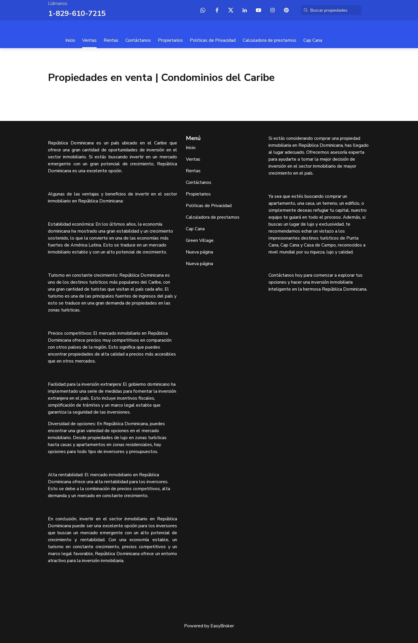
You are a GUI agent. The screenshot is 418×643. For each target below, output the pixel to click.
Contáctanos (138, 40)
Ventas (89, 40)
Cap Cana (312, 40)
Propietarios (170, 40)
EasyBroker (222, 625)
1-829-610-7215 (75, 13)
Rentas (111, 40)
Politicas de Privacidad (213, 40)
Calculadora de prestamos (269, 40)
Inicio (70, 40)
